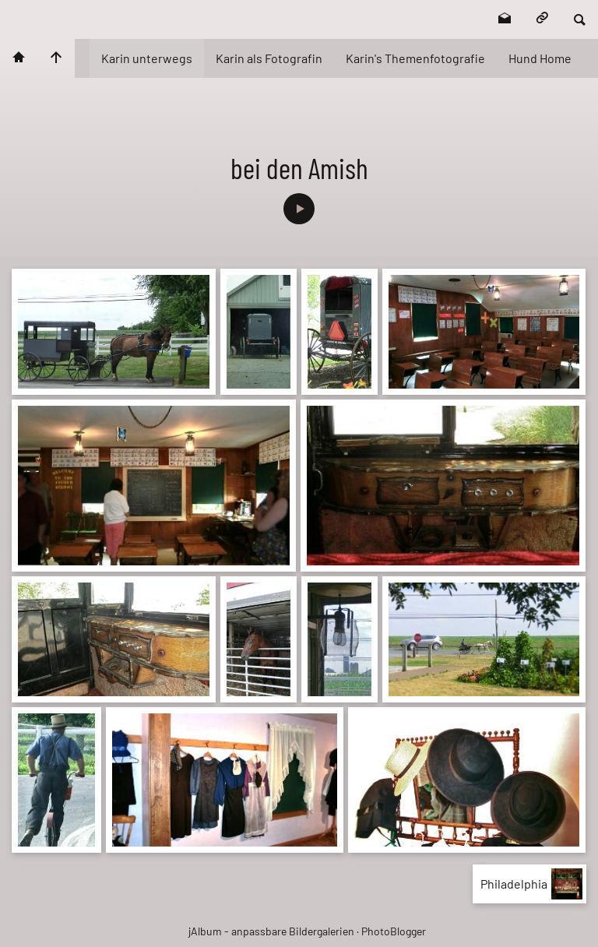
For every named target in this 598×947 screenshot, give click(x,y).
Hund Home (540, 58)
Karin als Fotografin (269, 58)
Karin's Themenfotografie (415, 58)
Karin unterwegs (146, 58)
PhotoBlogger (393, 931)
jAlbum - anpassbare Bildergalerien (271, 931)
